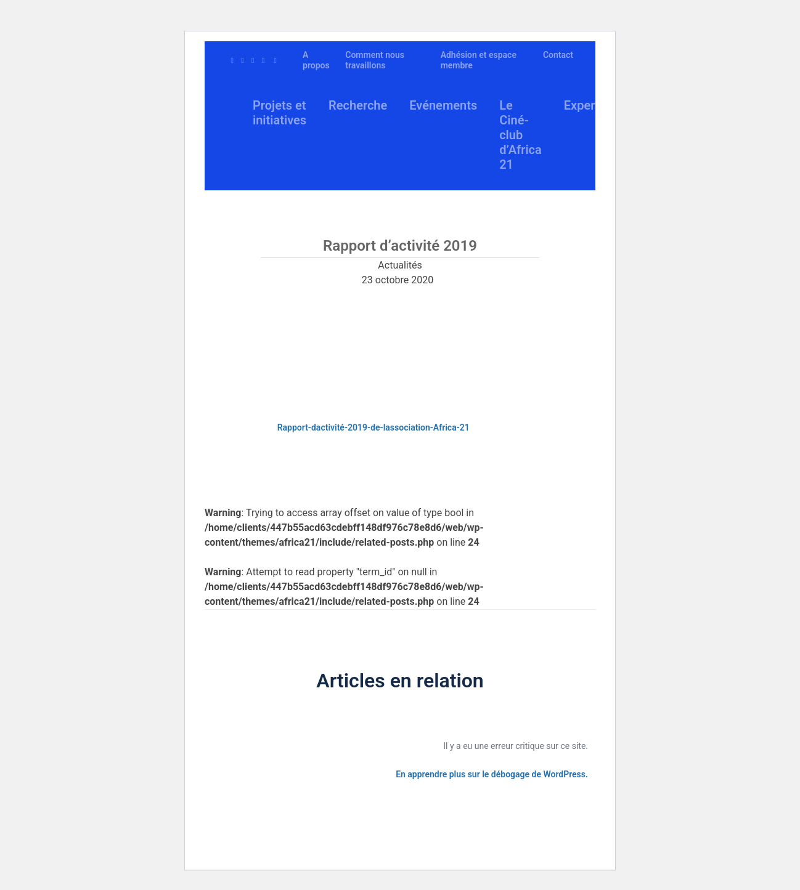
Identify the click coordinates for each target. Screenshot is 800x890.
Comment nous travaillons (374, 60)
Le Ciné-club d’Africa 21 (520, 135)
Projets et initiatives (279, 112)
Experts (585, 105)
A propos (316, 60)
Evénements (443, 105)
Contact (558, 55)
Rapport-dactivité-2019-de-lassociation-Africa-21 (373, 427)
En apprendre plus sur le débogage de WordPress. (492, 774)
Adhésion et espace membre (478, 60)
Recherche (358, 105)
